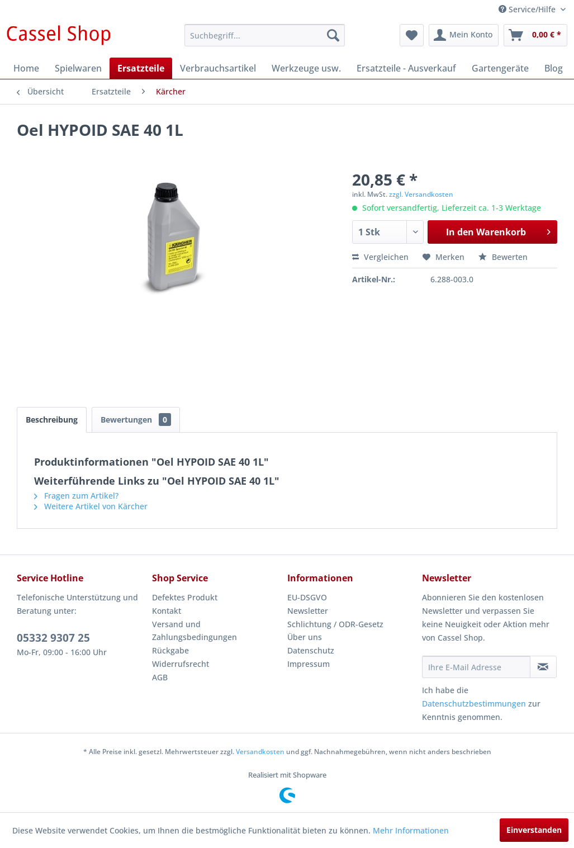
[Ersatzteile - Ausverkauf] (406, 68)
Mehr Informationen (411, 830)
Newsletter (307, 610)
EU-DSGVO (307, 597)
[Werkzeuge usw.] (306, 68)
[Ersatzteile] (141, 68)
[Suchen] (333, 35)
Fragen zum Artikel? (76, 495)
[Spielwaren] (78, 68)
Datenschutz (310, 650)
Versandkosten (260, 751)
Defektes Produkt (184, 597)
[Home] (26, 68)
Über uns (304, 637)
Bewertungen (136, 419)
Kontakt (166, 610)
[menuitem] (264, 35)
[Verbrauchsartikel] (218, 68)
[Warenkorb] (535, 35)
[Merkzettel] (412, 35)
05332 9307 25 (53, 638)
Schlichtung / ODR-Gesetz (335, 624)
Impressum (308, 663)
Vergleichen (380, 257)
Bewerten (503, 257)
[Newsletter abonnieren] (543, 667)
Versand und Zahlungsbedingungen (194, 631)
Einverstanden (534, 830)
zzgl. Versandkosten (421, 194)
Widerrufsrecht (180, 663)
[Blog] (554, 68)
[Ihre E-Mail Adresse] (476, 667)
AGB (160, 677)
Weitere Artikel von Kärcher (91, 506)
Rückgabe (170, 650)
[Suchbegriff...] (264, 35)
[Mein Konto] (464, 35)
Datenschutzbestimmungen (474, 703)
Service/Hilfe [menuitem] (528, 9)
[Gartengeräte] (500, 68)
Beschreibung (52, 419)
